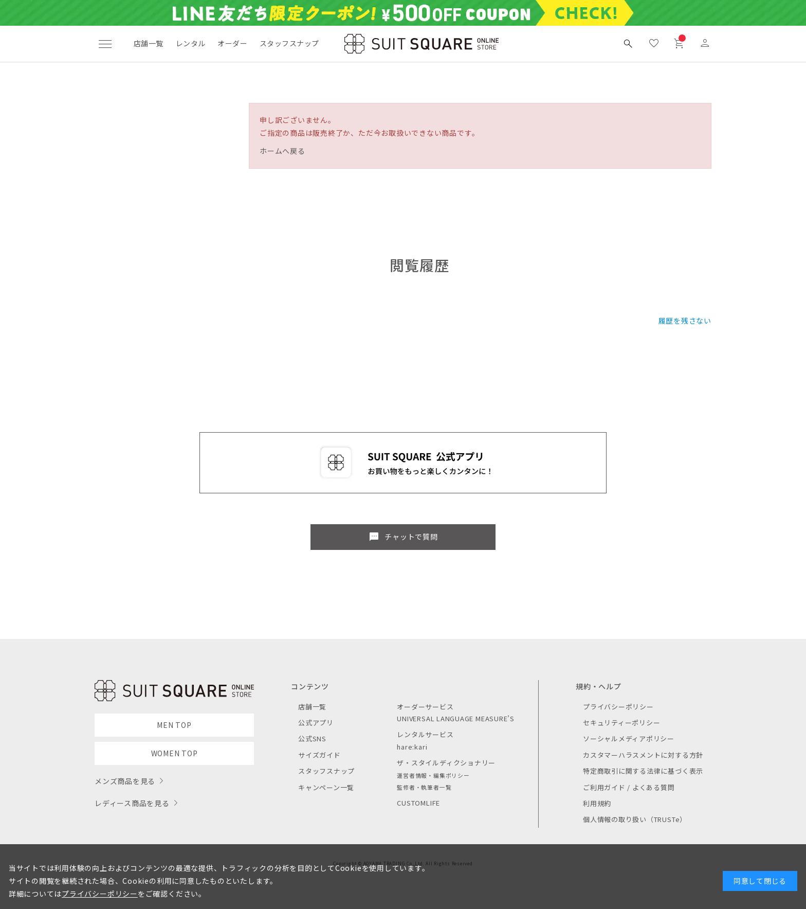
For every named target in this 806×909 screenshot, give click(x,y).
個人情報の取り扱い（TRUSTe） (635, 819)
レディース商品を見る (132, 803)
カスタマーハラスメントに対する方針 (643, 755)
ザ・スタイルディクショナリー (446, 763)
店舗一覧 (148, 43)
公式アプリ (316, 722)
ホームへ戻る (282, 151)
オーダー (232, 43)
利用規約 (597, 803)
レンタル (191, 43)
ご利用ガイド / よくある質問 (629, 787)
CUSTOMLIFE (418, 803)
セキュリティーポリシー (621, 722)
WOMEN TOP (174, 753)
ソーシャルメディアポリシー (628, 738)
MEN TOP (174, 725)
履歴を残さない (684, 320)
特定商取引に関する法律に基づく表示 (643, 771)
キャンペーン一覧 (326, 787)
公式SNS (312, 738)
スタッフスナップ (289, 43)
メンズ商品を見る (125, 781)
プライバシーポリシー (618, 706)
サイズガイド (319, 755)
